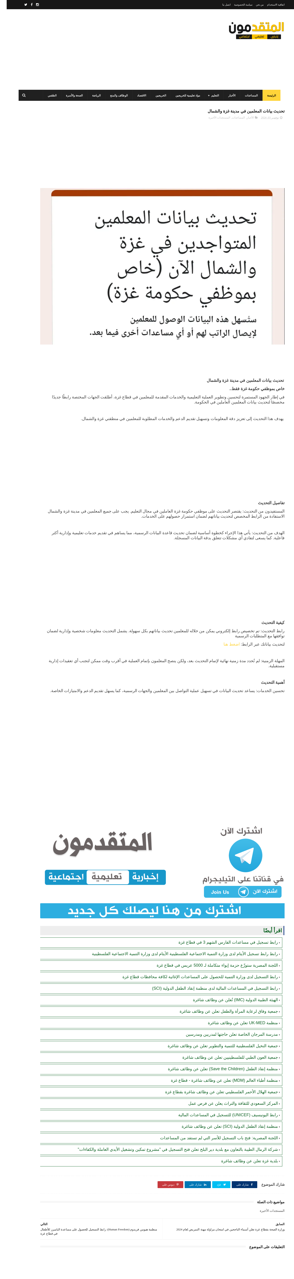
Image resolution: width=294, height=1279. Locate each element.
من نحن (253, 4)
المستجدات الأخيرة (212, 120)
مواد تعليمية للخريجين (185, 95)
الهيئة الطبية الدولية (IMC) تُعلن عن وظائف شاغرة (228, 949)
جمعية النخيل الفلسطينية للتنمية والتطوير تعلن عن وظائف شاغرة (216, 995)
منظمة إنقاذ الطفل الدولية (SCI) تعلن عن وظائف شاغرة (223, 1075)
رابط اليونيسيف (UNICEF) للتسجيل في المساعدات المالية (221, 1064)
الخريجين (158, 95)
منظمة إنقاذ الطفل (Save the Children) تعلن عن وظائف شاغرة (216, 1018)
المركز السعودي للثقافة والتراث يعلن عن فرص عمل (226, 1052)
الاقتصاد (139, 95)
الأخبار (229, 95)
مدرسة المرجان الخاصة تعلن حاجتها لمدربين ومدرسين (225, 983)
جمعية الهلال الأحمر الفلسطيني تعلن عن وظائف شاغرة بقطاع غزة (214, 1041)
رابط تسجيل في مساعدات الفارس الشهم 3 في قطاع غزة (221, 886)
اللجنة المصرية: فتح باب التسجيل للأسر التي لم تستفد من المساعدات (212, 1087)
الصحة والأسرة (71, 95)
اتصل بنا (220, 4)
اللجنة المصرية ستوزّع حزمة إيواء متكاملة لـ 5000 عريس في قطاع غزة (210, 914)
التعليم (212, 95)
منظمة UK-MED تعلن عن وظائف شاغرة (236, 972)
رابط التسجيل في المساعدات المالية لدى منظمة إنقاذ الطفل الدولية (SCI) (208, 937)
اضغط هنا (225, 611)
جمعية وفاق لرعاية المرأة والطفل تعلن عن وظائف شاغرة (222, 960)
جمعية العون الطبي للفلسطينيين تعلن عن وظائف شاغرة (223, 1006)
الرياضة (94, 95)
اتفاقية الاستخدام (269, 4)
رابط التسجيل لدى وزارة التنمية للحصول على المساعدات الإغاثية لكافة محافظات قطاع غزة (193, 926)
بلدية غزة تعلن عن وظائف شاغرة (243, 1115)
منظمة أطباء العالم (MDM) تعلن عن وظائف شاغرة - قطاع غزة (217, 1029)
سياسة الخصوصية (236, 4)
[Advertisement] (99, 49)
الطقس (49, 95)
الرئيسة (269, 95)
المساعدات (248, 95)
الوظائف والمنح (116, 95)
